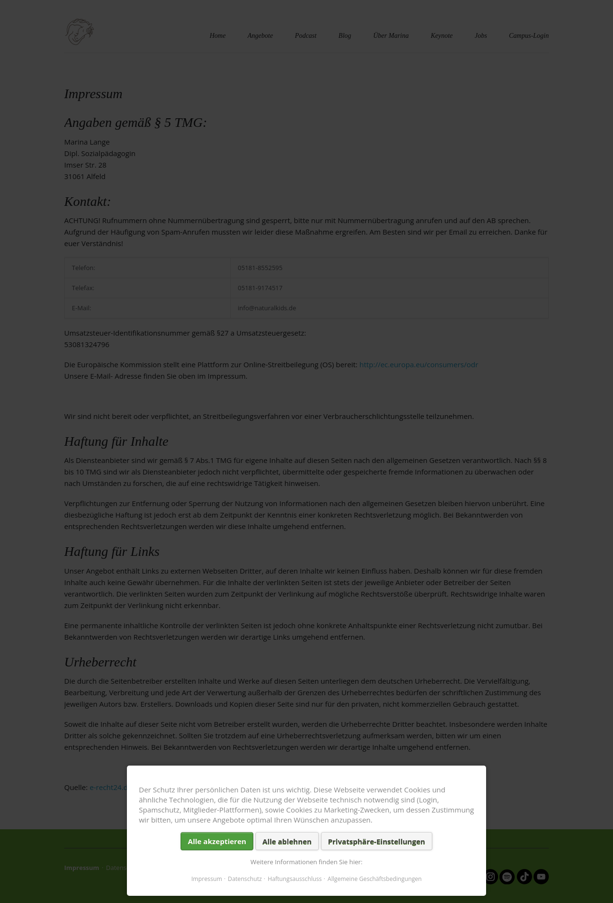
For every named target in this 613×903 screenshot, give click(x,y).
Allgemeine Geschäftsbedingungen (375, 879)
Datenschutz (245, 879)
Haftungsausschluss (295, 879)
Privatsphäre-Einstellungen (376, 841)
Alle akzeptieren (217, 841)
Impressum (206, 879)
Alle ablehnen (287, 841)
